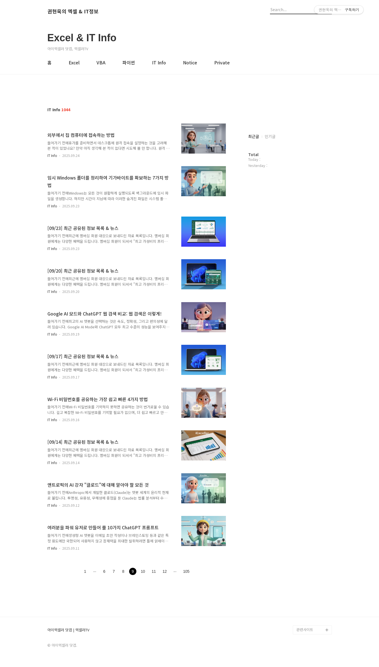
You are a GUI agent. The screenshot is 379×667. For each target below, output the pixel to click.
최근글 (253, 136)
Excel (74, 62)
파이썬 (128, 62)
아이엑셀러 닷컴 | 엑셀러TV (68, 630)
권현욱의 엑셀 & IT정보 (72, 11)
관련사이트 (304, 629)
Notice (190, 62)
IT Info (159, 62)
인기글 (270, 136)
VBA (100, 62)
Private (222, 62)
